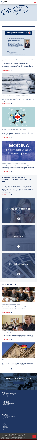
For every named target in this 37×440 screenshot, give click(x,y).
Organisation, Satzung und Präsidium (9, 394)
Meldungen (5, 410)
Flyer (4, 418)
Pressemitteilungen (6, 409)
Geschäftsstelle (5, 396)
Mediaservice (5, 411)
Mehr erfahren (18, 382)
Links (4, 428)
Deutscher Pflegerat (6, 404)
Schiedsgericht (5, 395)
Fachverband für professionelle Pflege (10, 393)
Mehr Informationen (6, 70)
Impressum (5, 425)
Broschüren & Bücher (6, 417)
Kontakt (4, 424)
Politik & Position (6, 402)
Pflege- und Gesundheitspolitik (8, 403)
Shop (4, 429)
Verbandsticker (5, 415)
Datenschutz (5, 426)
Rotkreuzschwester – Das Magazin (9, 416)
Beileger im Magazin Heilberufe (8, 419)
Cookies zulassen (34, 436)
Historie (4, 398)
